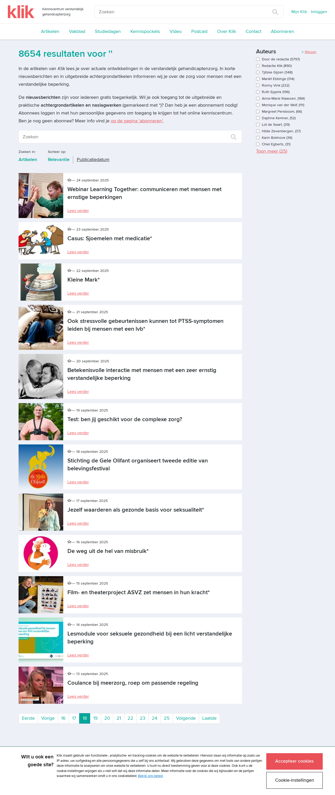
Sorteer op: (57, 152)
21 (119, 718)
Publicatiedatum (93, 159)
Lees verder (78, 210)
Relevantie (59, 159)
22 (130, 718)
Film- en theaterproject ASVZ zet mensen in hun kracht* (138, 592)
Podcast (199, 31)
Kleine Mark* (83, 279)
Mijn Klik (299, 11)
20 (107, 718)
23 (142, 718)
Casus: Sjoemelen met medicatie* (109, 238)
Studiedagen (108, 31)
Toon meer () (271, 151)
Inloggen (319, 11)
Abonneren (282, 31)
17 (74, 718)
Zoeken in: (27, 152)
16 (63, 718)
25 (167, 718)
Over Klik (226, 31)
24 (154, 718)
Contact (253, 31)
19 (95, 718)
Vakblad (77, 31)
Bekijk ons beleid (150, 776)
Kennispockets (145, 31)
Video (176, 31)
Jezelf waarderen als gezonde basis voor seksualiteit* (135, 509)
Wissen (308, 52)
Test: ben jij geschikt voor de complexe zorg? (124, 419)
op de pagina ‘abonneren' (137, 121)
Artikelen (50, 31)
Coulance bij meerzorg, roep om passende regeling (132, 683)
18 (86, 718)
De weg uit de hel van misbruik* (108, 551)
